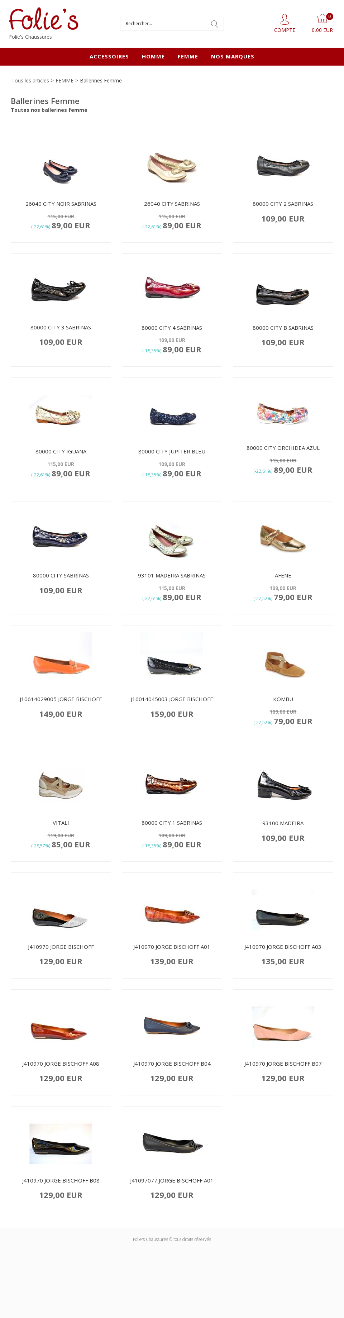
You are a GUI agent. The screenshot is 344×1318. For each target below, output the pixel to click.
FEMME (188, 56)
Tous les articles (30, 80)
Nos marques (232, 56)
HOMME (153, 56)
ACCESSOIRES (109, 56)
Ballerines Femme (101, 80)
